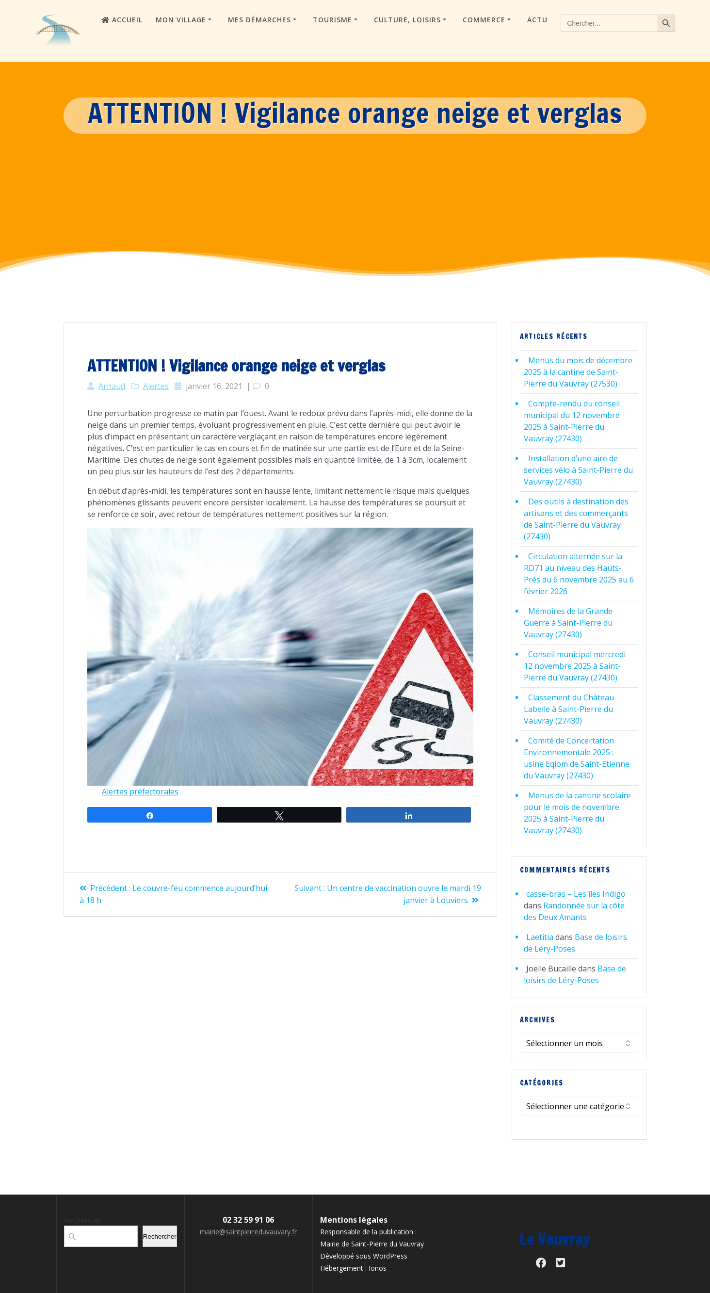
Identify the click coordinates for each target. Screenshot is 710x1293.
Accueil (122, 19)
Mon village (181, 19)
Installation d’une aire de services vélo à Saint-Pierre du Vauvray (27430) (578, 470)
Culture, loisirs (407, 19)
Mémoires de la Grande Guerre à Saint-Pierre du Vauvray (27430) (568, 623)
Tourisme (332, 19)
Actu (537, 19)
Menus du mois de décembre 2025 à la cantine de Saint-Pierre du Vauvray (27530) (578, 372)
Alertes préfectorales (140, 791)
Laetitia (539, 937)
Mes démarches (259, 19)
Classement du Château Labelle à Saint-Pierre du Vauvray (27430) (569, 709)
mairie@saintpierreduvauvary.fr (248, 1231)
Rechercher (83, 1220)
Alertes (156, 386)
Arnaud (111, 386)
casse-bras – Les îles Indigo (576, 894)
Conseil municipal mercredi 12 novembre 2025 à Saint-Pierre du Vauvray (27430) (575, 666)
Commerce (484, 19)
